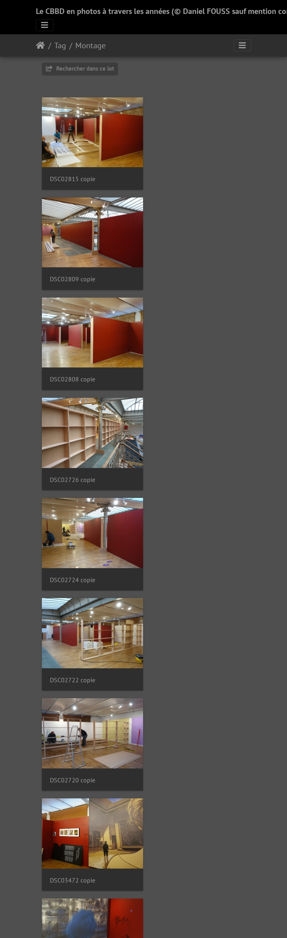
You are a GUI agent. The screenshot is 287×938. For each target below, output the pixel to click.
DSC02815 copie (72, 175)
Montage (90, 45)
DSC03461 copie (72, 657)
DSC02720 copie (72, 464)
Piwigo (161, 921)
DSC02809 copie (180, 175)
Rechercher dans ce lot (80, 68)
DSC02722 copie (180, 368)
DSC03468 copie (72, 561)
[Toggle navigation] (44, 25)
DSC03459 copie (180, 657)
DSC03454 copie (180, 753)
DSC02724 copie (72, 368)
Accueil (40, 45)
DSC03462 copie (180, 561)
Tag (60, 45)
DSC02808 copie (72, 272)
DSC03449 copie (72, 849)
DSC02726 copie (180, 272)
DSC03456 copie (72, 753)
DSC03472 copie (180, 464)
